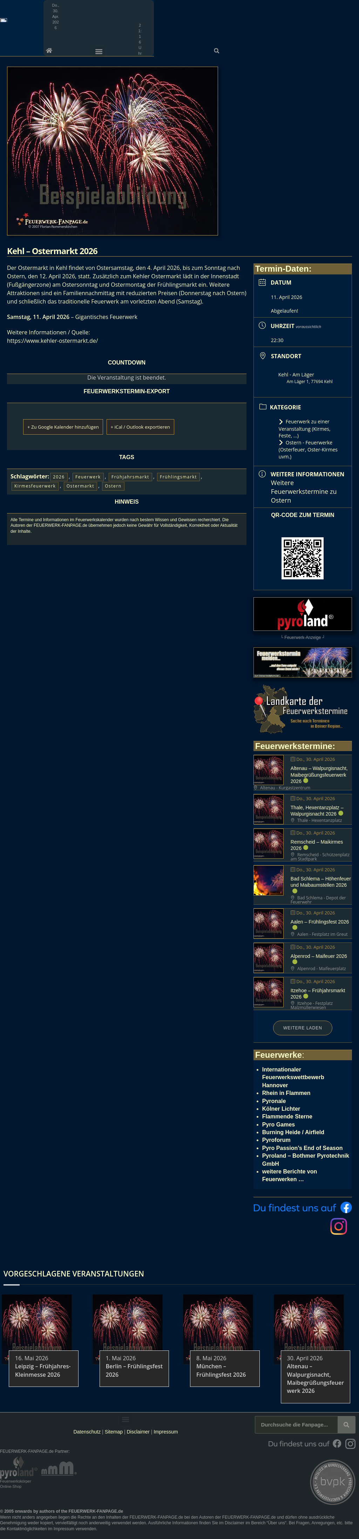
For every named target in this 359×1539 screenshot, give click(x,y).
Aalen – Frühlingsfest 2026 (320, 922)
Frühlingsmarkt (178, 477)
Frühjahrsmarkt (130, 477)
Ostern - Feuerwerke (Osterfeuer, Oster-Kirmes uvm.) (308, 449)
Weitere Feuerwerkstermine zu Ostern (304, 491)
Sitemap (114, 1432)
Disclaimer (138, 1432)
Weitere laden (302, 1028)
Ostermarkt (80, 486)
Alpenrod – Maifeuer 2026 (319, 956)
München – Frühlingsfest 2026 (221, 1370)
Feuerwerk (88, 477)
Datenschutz (87, 1432)
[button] (351, 5)
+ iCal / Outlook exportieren (172, 426)
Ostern (113, 486)
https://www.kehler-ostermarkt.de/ (52, 341)
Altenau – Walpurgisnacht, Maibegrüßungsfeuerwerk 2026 (319, 774)
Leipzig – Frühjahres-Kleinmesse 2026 (42, 1370)
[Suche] (346, 1424)
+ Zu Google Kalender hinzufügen (74, 426)
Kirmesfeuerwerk (35, 486)
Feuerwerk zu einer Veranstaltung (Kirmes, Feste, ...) (305, 428)
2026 (59, 477)
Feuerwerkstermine (293, 746)
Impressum (166, 1432)
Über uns (276, 1522)
